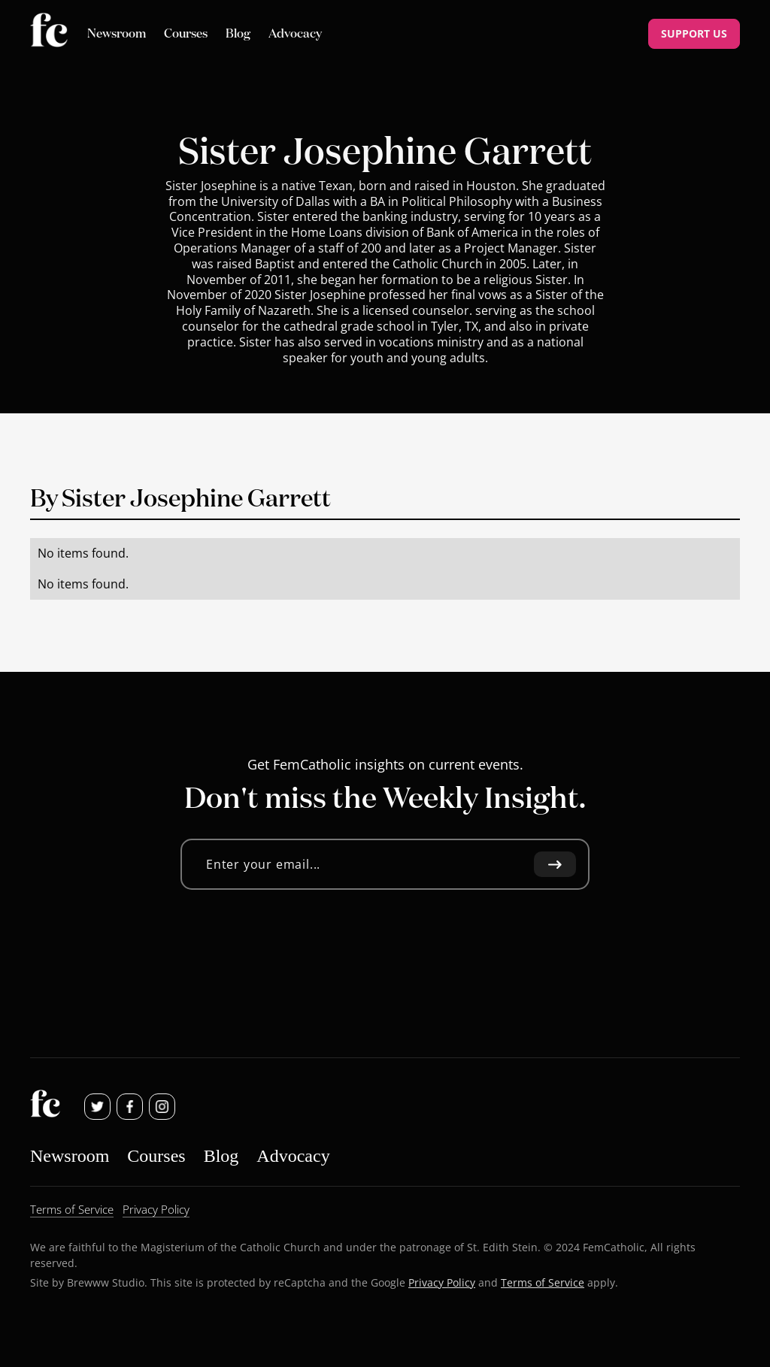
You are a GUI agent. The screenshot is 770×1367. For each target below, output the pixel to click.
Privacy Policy (441, 1282)
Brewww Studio (105, 1282)
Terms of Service (542, 1282)
